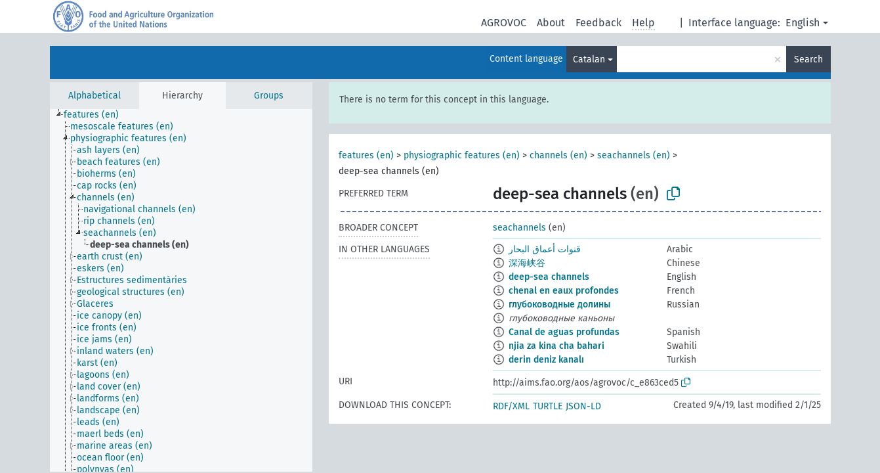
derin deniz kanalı (546, 359)
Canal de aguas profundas (564, 332)
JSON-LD (583, 406)
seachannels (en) (633, 155)
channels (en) (558, 155)
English (803, 22)
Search (808, 59)
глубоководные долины (559, 304)
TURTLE (547, 406)
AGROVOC (503, 22)
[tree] (181, 290)
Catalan (589, 59)
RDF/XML (511, 406)
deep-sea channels (549, 276)
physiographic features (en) (462, 155)
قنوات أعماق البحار (545, 249)
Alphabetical (94, 95)
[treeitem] (97, 115)
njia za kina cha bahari (556, 345)
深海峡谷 (527, 263)
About (551, 22)
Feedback (598, 22)
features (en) (366, 155)
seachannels (519, 227)
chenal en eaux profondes (564, 290)
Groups (268, 95)
